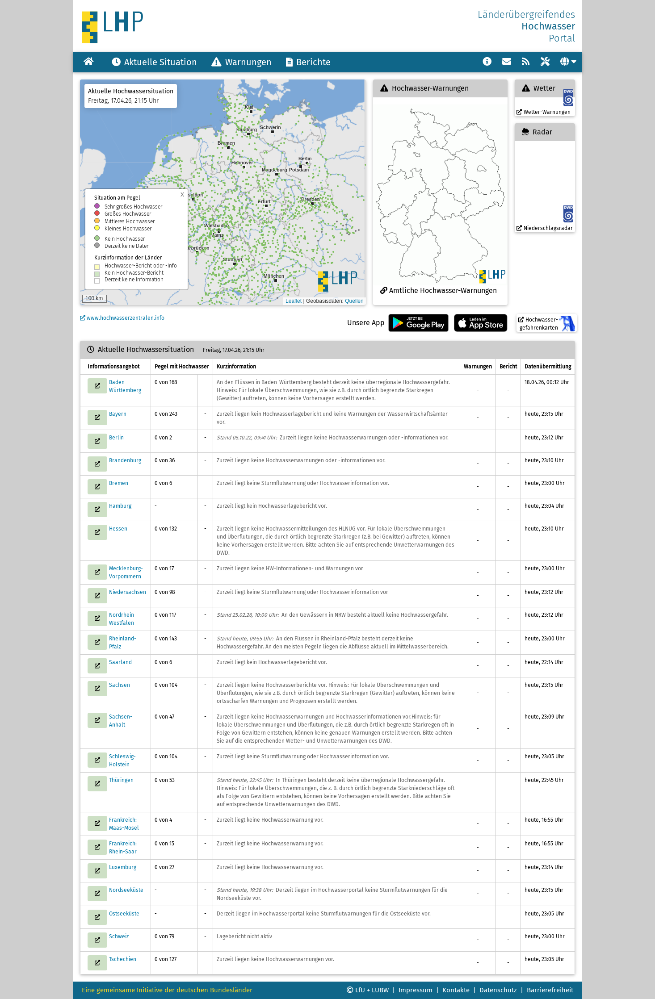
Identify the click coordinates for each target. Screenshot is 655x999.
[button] (234, 264)
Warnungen (241, 62)
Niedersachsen (127, 592)
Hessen (118, 529)
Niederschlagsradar (544, 228)
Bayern (117, 414)
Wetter (538, 88)
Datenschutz (498, 990)
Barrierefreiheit (550, 990)
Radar (537, 132)
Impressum (415, 990)
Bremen (118, 483)
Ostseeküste (124, 914)
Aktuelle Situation (154, 62)
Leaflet (294, 301)
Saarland (120, 662)
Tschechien (122, 959)
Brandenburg (125, 460)
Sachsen (119, 685)
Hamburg (120, 506)
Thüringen (121, 780)
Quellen (354, 301)
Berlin (116, 438)
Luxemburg (122, 867)
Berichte (308, 62)
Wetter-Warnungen (543, 112)
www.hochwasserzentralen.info (122, 318)
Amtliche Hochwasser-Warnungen (438, 290)
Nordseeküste (126, 890)
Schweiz (119, 936)
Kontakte (456, 990)
